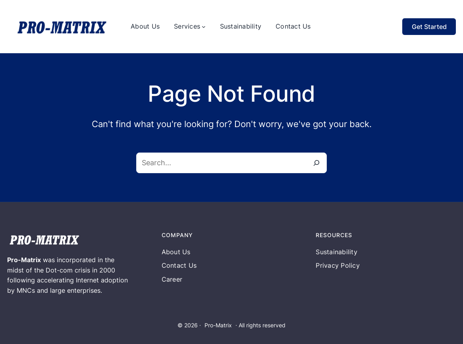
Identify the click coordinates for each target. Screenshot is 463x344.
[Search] (316, 163)
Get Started (429, 27)
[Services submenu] (204, 27)
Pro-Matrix (218, 325)
